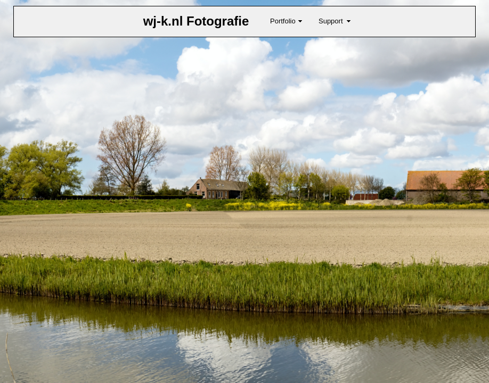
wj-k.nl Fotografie (196, 21)
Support (331, 21)
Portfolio (283, 21)
